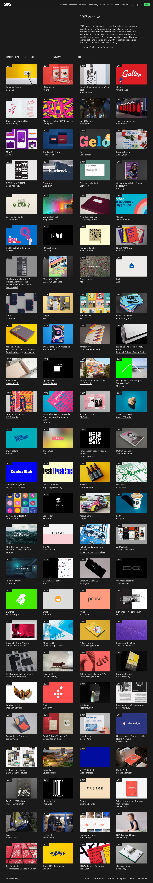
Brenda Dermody (124, 773)
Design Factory (50, 676)
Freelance (47, 804)
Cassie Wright (12, 383)
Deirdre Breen (86, 487)
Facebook (142, 878)
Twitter (132, 878)
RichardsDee (122, 487)
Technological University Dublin (21, 869)
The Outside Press (125, 645)
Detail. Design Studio (16, 645)
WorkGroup (121, 806)
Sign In (136, 7)
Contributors (99, 878)
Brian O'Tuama (86, 250)
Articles (79, 7)
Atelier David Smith (125, 549)
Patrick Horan (49, 349)
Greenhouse (122, 90)
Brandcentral (86, 92)
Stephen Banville (14, 708)
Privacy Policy (12, 878)
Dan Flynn (47, 708)
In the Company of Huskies (92, 552)
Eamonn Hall (12, 287)
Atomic (9, 453)
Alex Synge (121, 155)
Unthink (120, 386)
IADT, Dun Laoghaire (52, 282)
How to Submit (119, 7)
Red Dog (120, 188)
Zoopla (9, 155)
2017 (9, 66)
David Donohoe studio (16, 773)
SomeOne (11, 90)
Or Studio (120, 250)
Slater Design (49, 549)
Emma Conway (87, 456)
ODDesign (84, 417)
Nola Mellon (29, 352)
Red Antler (48, 614)
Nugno (46, 90)
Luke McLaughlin (27, 349)
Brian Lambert (12, 352)
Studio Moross (49, 773)
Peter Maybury (123, 676)
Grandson (47, 186)
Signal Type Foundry (15, 487)
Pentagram (48, 123)
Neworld (47, 518)
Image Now (48, 219)
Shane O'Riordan (124, 417)
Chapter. (84, 518)
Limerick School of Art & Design (131, 352)
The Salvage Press (88, 219)
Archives (70, 7)
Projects (60, 7)
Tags (79, 57)
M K (44, 583)
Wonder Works (123, 219)
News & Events (104, 7)
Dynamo (47, 869)
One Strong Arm (124, 318)
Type (32, 57)
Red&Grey (84, 869)
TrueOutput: (12, 518)
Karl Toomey (12, 123)
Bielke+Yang (12, 739)
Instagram (121, 878)
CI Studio (10, 318)
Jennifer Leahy (50, 383)
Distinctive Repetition (90, 349)
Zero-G (9, 552)
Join (144, 7)
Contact (110, 878)
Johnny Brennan (124, 453)
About (87, 878)
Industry (57, 57)
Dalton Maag (85, 155)
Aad (81, 282)
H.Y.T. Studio (86, 383)
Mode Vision (48, 155)
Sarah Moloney (13, 186)
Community (90, 7)
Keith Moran (11, 349)
